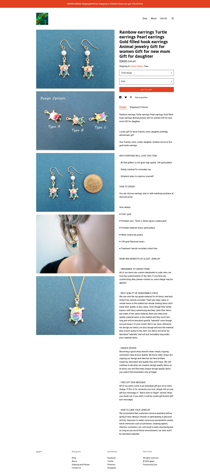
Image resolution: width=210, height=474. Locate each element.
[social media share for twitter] (126, 97)
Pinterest (111, 465)
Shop (144, 18)
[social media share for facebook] (120, 97)
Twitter (110, 461)
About (153, 18)
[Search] (173, 18)
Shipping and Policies (81, 465)
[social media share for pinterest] (131, 97)
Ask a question (141, 97)
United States (136, 66)
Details (123, 107)
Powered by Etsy (150, 465)
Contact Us (76, 468)
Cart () (163, 18)
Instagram (111, 468)
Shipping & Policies (139, 107)
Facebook (111, 458)
